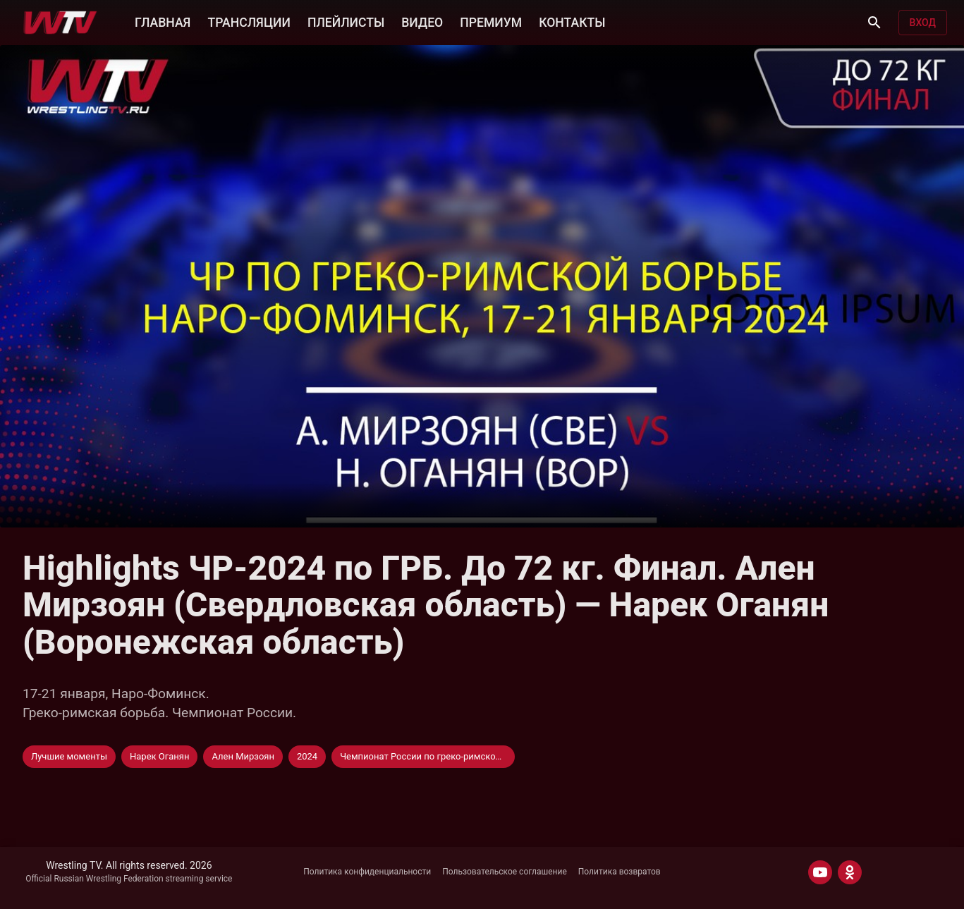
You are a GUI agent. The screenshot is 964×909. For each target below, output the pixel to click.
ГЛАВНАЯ (162, 23)
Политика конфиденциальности (367, 872)
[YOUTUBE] (820, 872)
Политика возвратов (619, 872)
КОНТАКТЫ (572, 23)
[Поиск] (874, 22)
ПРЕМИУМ (491, 23)
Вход (923, 22)
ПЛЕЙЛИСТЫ (345, 23)
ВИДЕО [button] (422, 23)
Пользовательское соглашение (504, 872)
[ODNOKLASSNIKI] (850, 872)
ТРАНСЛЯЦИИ (248, 23)
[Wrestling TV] (60, 22)
